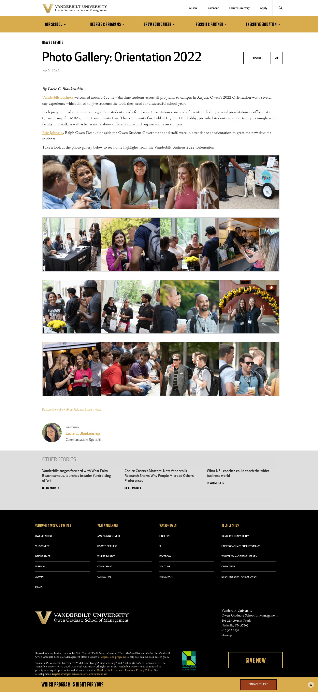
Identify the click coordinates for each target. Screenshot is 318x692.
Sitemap (226, 635)
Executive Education (264, 24)
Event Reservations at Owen (239, 577)
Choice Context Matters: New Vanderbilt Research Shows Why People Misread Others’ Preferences (159, 476)
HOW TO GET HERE (107, 546)
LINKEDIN (164, 536)
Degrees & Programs (108, 24)
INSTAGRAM (166, 577)
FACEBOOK (165, 556)
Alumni (193, 8)
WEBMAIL (40, 567)
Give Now (255, 660)
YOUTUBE (164, 567)
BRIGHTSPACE (42, 556)
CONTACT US (104, 577)
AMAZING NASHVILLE (109, 536)
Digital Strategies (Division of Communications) (79, 674)
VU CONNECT (42, 546)
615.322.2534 (230, 630)
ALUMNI (39, 577)
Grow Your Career (160, 24)
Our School (56, 24)
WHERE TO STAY (106, 556)
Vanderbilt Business (57, 97)
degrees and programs (113, 657)
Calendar (213, 8)
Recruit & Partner (212, 24)
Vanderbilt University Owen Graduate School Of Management (74, 9)
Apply (263, 8)
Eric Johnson (52, 133)
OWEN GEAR (228, 567)
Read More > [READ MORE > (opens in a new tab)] (50, 488)
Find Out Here (258, 684)
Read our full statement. (110, 670)
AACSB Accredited (189, 660)
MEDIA (39, 587)
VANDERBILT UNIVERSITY (235, 536)
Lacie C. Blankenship (83, 434)
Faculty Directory (239, 8)
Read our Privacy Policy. (139, 670)
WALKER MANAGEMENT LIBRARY (239, 556)
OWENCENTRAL (43, 536)
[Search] (281, 8)
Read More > (133, 488)
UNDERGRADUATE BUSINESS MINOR (240, 546)
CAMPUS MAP (104, 567)
